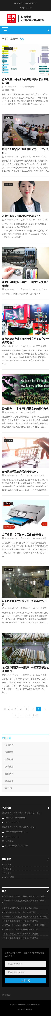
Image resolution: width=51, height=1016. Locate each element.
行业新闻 (7, 864)
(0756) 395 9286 (12, 822)
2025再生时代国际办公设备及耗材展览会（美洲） (25, 925)
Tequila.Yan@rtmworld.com (16, 846)
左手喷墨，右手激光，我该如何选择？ (23, 534)
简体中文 (25, 8)
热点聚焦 (14, 39)
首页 (5, 39)
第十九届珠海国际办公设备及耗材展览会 (21, 921)
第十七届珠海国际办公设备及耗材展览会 (21, 938)
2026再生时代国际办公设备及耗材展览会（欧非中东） (25, 902)
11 (21, 715)
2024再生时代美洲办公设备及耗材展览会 (21, 929)
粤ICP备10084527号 (24, 1010)
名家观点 (7, 873)
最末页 (35, 715)
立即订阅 (25, 980)
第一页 (6, 709)
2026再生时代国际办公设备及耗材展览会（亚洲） (25, 896)
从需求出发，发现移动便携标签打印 (21, 216)
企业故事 (8, 118)
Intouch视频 (9, 877)
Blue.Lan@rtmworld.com (15, 818)
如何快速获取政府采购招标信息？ (20, 471)
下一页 (28, 715)
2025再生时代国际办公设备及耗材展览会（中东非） (26, 917)
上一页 (13, 709)
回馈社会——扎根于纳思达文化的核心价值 (25, 408)
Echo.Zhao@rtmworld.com (16, 832)
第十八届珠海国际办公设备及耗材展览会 (21, 934)
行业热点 (8, 48)
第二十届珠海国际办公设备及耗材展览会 (21, 908)
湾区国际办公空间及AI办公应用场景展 (20, 912)
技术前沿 (8, 503)
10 (15, 715)
